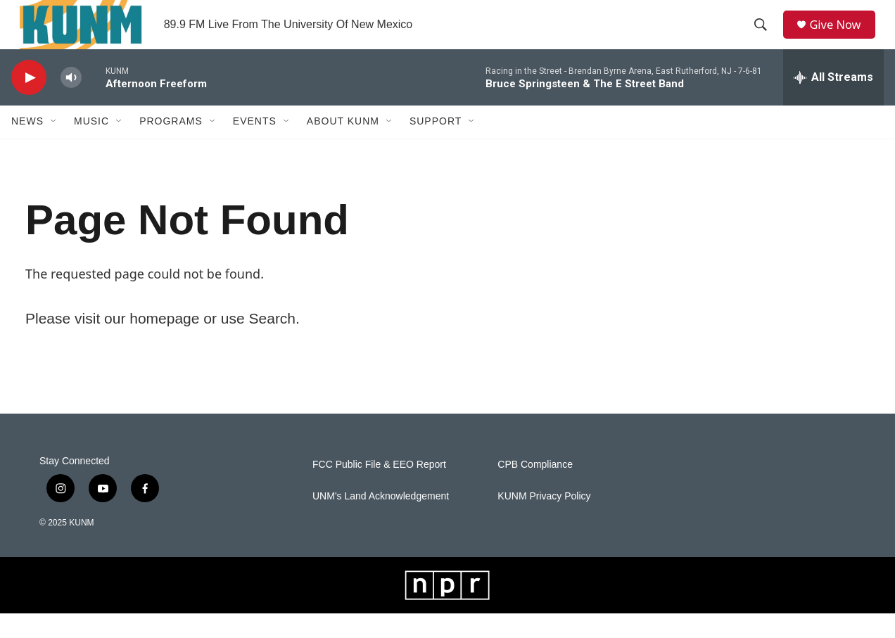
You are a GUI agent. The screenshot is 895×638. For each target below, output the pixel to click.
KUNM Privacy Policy (543, 521)
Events (255, 146)
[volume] (71, 102)
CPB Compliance (535, 489)
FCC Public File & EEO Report (379, 489)
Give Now (841, 37)
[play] (29, 102)
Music (91, 146)
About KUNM (343, 146)
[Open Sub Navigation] (54, 146)
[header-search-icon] (764, 37)
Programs (171, 146)
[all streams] (833, 102)
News (27, 146)
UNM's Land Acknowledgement (380, 521)
